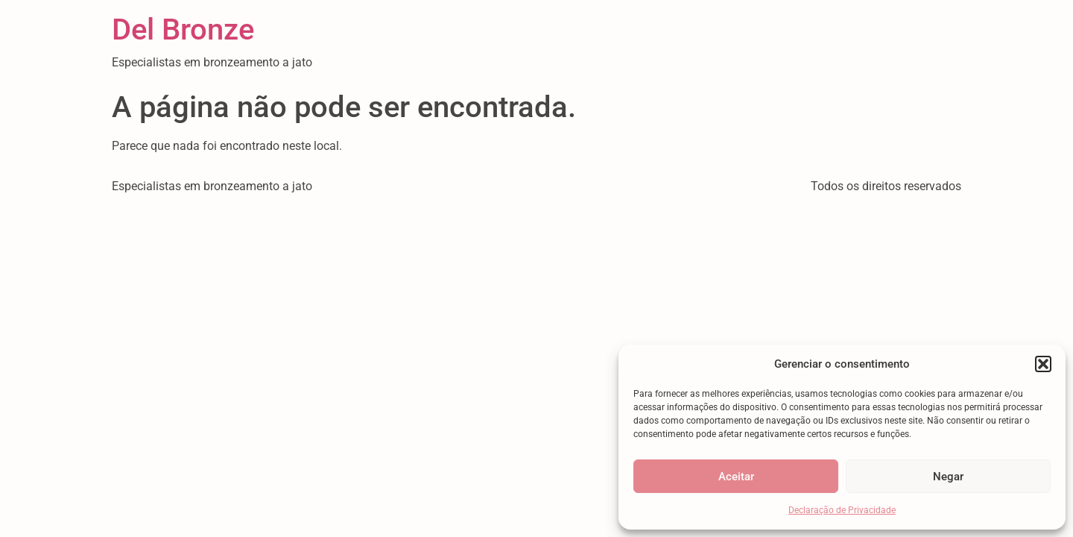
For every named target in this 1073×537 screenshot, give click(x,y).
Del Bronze (183, 29)
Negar (948, 476)
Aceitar (736, 476)
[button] (1043, 364)
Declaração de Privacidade (842, 510)
